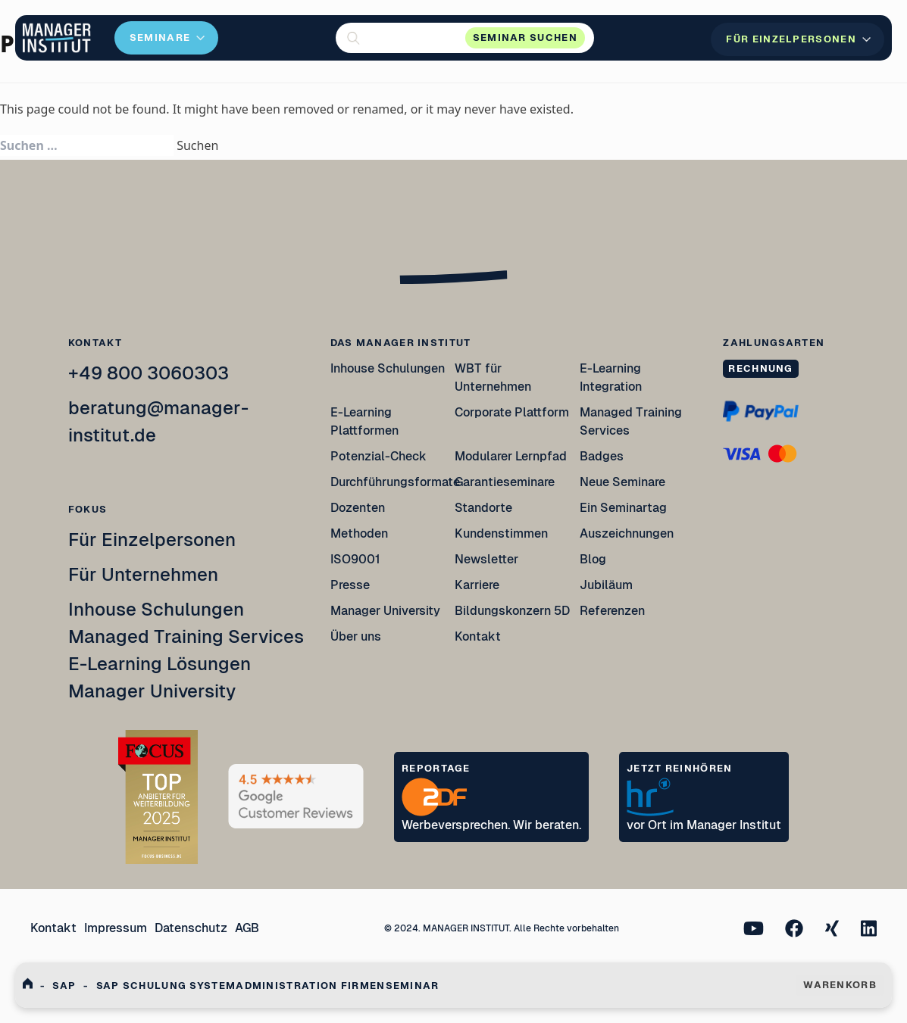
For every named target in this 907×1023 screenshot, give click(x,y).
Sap (64, 985)
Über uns (355, 636)
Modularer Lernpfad (511, 456)
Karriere (477, 585)
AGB (247, 928)
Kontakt (478, 636)
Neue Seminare (622, 482)
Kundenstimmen (501, 533)
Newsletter (486, 559)
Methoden (359, 533)
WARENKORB (840, 984)
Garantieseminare (505, 482)
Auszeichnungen (627, 533)
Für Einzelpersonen (152, 539)
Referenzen (612, 611)
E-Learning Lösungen (159, 663)
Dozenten (357, 508)
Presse (350, 585)
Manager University (152, 691)
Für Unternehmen (143, 574)
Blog (593, 559)
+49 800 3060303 (148, 373)
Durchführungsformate (395, 482)
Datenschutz (191, 928)
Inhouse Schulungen (156, 609)
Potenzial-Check (378, 456)
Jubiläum (606, 585)
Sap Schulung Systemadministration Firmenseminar (267, 985)
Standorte (483, 508)
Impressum (115, 928)
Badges (602, 456)
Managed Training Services (186, 636)
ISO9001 (355, 559)
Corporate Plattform (512, 412)
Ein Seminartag (623, 508)
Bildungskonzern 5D (512, 611)
